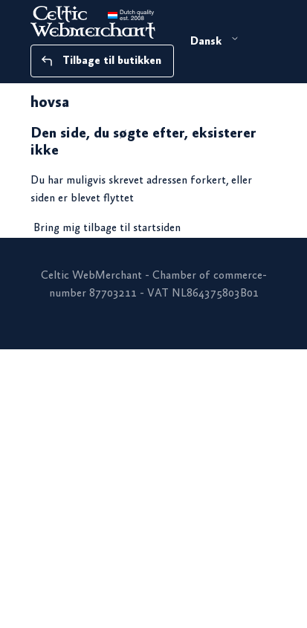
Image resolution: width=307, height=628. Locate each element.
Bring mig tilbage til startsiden (107, 228)
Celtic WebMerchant (91, 275)
